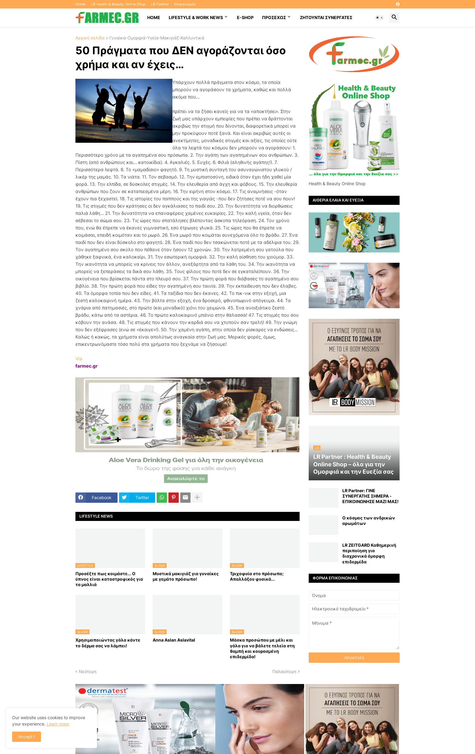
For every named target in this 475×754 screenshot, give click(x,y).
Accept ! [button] (26, 736)
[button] (379, 18)
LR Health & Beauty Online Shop (118, 4)
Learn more (58, 723)
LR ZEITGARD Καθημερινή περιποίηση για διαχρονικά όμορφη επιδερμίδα (369, 553)
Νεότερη (87, 671)
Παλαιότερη (284, 671)
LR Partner (160, 4)
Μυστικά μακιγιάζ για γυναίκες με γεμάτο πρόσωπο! (186, 576)
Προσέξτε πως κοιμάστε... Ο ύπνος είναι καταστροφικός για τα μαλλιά (109, 579)
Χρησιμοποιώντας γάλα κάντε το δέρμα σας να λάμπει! (107, 642)
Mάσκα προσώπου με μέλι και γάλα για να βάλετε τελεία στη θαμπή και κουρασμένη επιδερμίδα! (262, 648)
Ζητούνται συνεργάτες (326, 17)
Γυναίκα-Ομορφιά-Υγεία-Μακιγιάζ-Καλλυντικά (156, 38)
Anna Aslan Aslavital (174, 639)
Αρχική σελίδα (90, 38)
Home (80, 4)
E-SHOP (245, 17)
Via (78, 359)
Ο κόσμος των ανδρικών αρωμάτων (368, 520)
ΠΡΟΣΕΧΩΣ (274, 17)
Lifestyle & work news (196, 17)
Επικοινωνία (185, 4)
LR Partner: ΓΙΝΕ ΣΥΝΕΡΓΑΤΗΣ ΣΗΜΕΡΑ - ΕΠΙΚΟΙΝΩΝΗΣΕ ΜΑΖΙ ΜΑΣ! (370, 496)
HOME (153, 17)
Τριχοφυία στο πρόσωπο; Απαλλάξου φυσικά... (257, 576)
